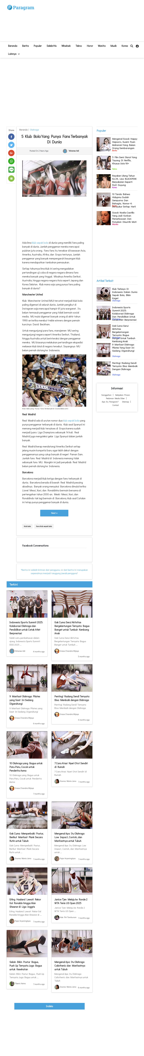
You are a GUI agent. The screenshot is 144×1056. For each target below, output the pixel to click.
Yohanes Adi (74, 151)
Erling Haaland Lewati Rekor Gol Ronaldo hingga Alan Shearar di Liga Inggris (25, 903)
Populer (38, 45)
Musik (113, 45)
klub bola (27, 526)
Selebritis (52, 45)
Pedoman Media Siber (115, 398)
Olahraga (34, 129)
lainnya (14, 53)
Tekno (79, 45)
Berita (25, 45)
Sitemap (125, 401)
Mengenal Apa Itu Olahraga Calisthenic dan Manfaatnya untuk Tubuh (69, 965)
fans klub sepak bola (44, 526)
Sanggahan (106, 395)
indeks (49, 1006)
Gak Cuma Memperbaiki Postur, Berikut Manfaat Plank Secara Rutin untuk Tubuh (26, 837)
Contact (115, 405)
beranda (12, 45)
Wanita (101, 45)
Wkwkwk (66, 45)
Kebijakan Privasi (122, 395)
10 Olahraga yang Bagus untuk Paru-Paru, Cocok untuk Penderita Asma (25, 767)
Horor (90, 45)
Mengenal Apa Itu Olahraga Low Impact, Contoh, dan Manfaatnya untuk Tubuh (69, 837)
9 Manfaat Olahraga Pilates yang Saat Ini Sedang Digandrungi (24, 700)
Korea (125, 45)
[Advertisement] (88, 22)
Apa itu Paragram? (110, 401)
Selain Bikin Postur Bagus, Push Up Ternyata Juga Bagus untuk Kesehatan (25, 965)
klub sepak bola (40, 242)
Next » (54, 512)
